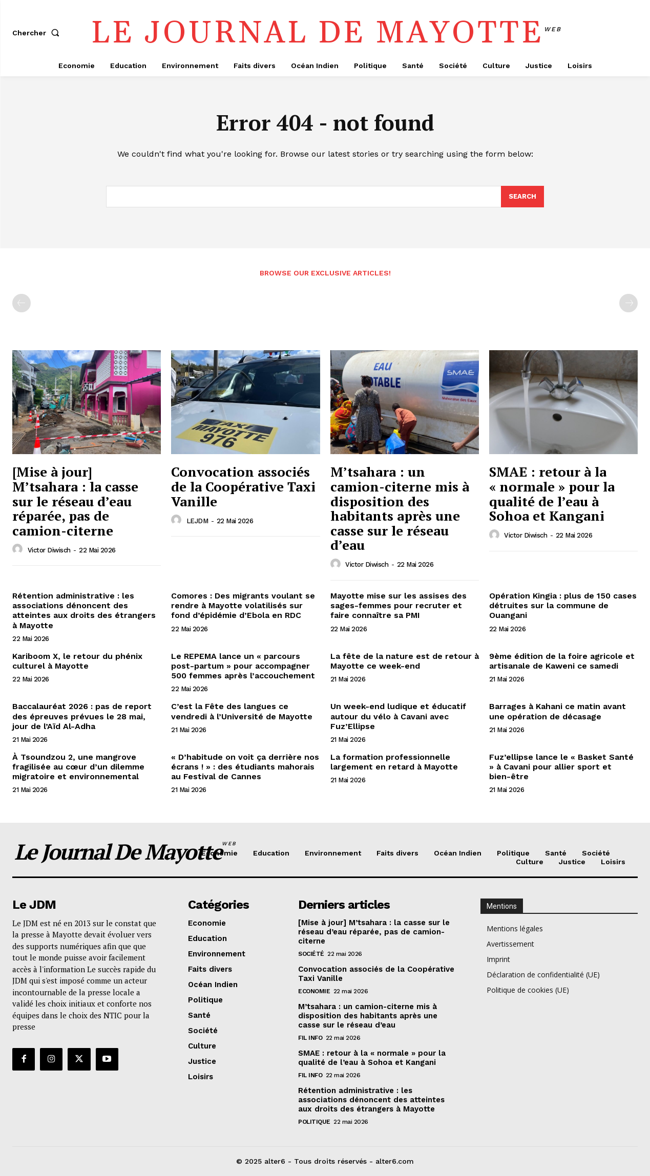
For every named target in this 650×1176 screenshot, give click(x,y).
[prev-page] (21, 303)
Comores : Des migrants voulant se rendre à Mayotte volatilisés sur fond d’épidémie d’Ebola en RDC (243, 605)
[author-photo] (19, 549)
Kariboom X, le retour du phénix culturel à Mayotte (77, 661)
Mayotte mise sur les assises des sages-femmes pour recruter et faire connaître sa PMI (398, 605)
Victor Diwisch (49, 550)
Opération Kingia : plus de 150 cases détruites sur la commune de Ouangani (563, 605)
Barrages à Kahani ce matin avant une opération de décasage (557, 711)
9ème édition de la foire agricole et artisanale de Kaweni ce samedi (562, 661)
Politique (314, 1121)
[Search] (522, 196)
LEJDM (197, 521)
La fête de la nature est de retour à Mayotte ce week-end (404, 661)
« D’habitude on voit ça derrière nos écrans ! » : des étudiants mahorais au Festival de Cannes (245, 766)
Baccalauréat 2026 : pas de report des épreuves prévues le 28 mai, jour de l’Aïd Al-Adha (82, 716)
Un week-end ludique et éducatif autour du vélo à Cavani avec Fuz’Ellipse (398, 716)
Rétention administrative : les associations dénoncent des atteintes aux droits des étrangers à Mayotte (84, 610)
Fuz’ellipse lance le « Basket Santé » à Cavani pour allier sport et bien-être (561, 766)
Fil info (310, 1037)
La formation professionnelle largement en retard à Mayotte (394, 762)
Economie (314, 991)
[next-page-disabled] (628, 303)
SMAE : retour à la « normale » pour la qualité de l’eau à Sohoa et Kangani (552, 494)
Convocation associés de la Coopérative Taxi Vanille (243, 486)
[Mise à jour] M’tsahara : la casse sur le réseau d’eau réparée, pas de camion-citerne (75, 501)
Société (311, 953)
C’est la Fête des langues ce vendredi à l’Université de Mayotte (241, 711)
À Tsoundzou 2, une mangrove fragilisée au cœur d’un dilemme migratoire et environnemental (78, 766)
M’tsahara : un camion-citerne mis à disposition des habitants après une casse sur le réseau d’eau (399, 508)
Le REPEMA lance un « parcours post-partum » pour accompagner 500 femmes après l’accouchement (243, 665)
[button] (38, 33)
